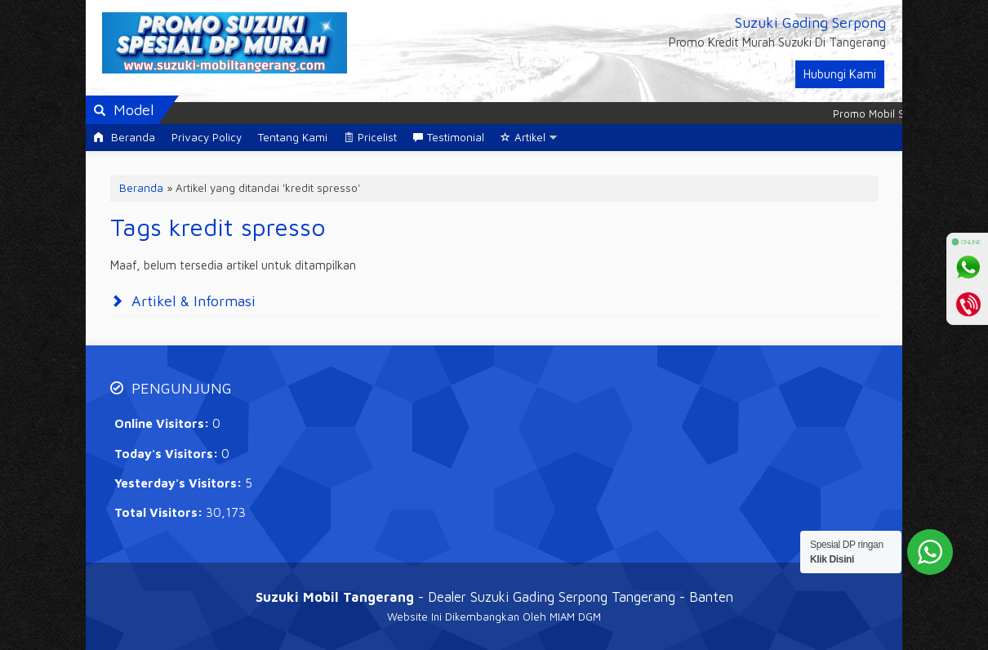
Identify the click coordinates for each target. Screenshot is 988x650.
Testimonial (448, 137)
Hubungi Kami (839, 74)
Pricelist (370, 137)
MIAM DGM (575, 616)
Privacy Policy (206, 137)
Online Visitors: (163, 423)
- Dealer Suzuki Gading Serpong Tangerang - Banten (494, 596)
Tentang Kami (292, 137)
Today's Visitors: (167, 454)
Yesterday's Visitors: (179, 483)
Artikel (523, 137)
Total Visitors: (160, 512)
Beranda (124, 137)
